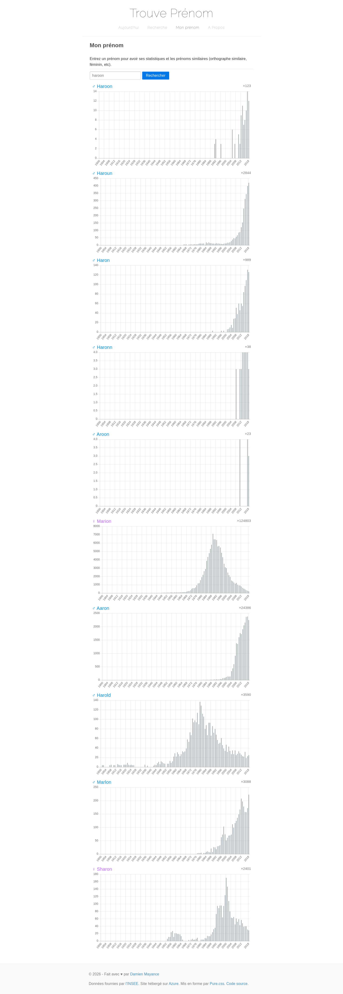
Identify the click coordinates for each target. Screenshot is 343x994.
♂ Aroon (100, 434)
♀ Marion (101, 521)
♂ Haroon (102, 86)
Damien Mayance (144, 974)
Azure (173, 984)
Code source (236, 984)
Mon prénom (187, 27)
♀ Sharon (102, 869)
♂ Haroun (102, 173)
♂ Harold (101, 695)
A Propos (216, 27)
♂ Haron (101, 260)
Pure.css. (217, 984)
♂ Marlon (101, 782)
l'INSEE (131, 984)
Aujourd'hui (128, 27)
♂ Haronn (102, 347)
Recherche (157, 27)
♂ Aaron (100, 608)
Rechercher (155, 75)
